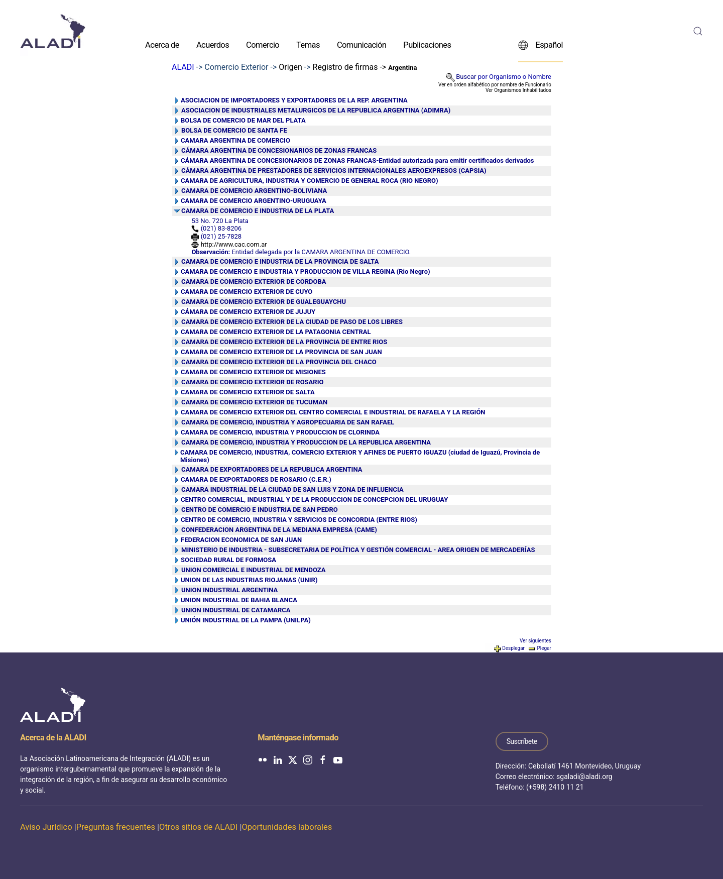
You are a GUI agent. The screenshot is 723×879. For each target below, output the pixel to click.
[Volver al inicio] (52, 31)
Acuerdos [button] (212, 44)
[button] (698, 31)
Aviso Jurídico (46, 827)
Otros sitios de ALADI (198, 827)
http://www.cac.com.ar (234, 244)
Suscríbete (522, 741)
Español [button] (540, 45)
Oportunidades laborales (287, 827)
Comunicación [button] (361, 44)
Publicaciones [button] (427, 44)
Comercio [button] (262, 44)
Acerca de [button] (162, 44)
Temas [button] (308, 44)
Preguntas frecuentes (115, 827)
